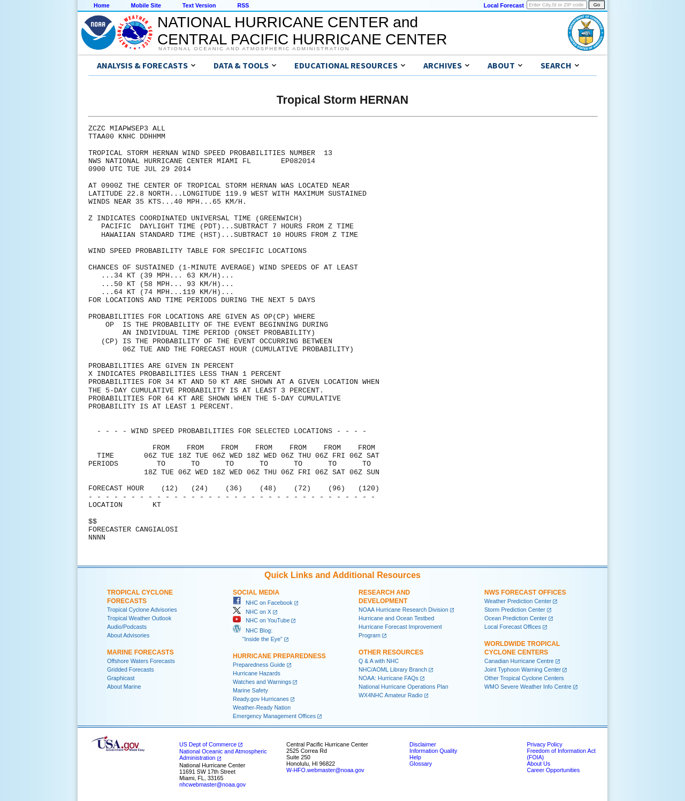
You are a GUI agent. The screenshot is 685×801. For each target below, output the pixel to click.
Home (102, 5)
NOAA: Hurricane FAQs (388, 678)
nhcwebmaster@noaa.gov (212, 784)
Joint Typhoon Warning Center (522, 669)
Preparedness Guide (259, 664)
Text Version (199, 5)
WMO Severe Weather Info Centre (528, 686)
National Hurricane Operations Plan (403, 686)
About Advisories (128, 635)
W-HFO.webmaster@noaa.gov (325, 770)
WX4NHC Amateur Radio (391, 695)
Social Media (256, 592)
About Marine (124, 686)
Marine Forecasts (140, 652)
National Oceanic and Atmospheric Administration (253, 48)
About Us (538, 763)
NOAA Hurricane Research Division (403, 609)
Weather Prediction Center (517, 601)
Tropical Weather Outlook (139, 618)
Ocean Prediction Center (515, 618)
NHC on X (252, 612)
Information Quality (433, 751)
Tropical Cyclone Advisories (142, 609)
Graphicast (121, 678)
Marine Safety (250, 690)
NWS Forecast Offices (525, 592)
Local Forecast (504, 5)
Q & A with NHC (379, 661)
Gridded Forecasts (130, 669)
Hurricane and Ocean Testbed (396, 618)
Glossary (420, 763)
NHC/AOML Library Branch (393, 669)
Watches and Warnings (262, 682)
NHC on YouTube (261, 620)
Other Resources (391, 652)
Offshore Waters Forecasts (141, 661)
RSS (243, 5)
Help (415, 757)
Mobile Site (146, 5)
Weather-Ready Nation (262, 707)
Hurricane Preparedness (279, 656)
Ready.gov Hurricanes (261, 699)
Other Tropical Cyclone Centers (524, 678)
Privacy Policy (544, 744)
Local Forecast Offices (512, 626)
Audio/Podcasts (127, 626)
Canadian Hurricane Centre (519, 661)
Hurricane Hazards (256, 673)
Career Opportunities (553, 770)
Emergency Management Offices (274, 716)
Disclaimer (422, 744)
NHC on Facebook (263, 602)
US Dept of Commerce (208, 744)
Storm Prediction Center (514, 609)
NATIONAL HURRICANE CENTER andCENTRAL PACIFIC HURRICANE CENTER (302, 31)
